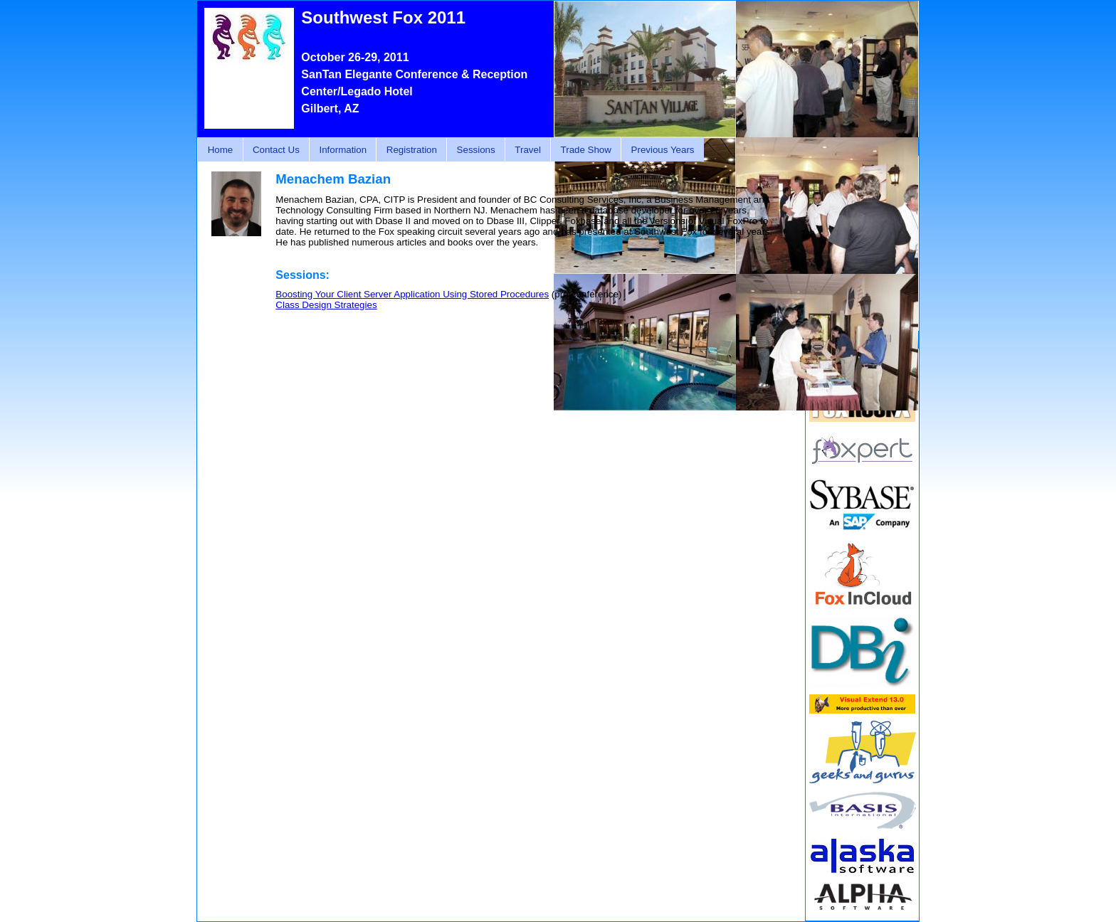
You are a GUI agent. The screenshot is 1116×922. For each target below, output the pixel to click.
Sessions (476, 149)
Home (220, 149)
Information (343, 149)
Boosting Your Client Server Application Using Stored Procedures (412, 294)
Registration (411, 149)
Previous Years (663, 149)
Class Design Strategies (326, 305)
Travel (528, 149)
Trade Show (586, 149)
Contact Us (276, 149)
